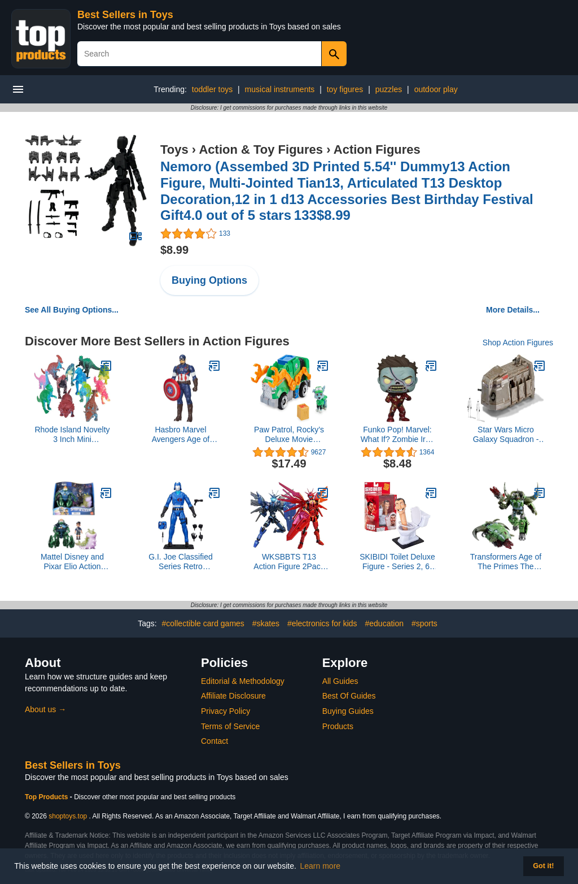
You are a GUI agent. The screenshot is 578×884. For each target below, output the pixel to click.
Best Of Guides (349, 695)
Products (337, 726)
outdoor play (436, 89)
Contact (214, 741)
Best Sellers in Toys (125, 14)
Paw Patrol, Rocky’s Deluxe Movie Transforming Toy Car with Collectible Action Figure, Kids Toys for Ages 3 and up (289, 434)
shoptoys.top (68, 816)
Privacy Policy (225, 711)
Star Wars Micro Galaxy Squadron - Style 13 (506, 434)
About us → (45, 709)
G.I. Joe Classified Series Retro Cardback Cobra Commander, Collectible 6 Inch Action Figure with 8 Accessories (181, 561)
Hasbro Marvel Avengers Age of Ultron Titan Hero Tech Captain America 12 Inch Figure (181, 434)
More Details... (513, 309)
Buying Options (209, 280)
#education (384, 623)
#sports (424, 623)
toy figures (345, 89)
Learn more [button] (320, 865)
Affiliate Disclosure (233, 695)
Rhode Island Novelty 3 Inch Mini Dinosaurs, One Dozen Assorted (72, 434)
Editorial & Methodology (242, 681)
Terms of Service (230, 726)
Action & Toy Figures (261, 149)
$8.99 (174, 250)
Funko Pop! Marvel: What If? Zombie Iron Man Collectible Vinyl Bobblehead (398, 434)
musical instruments (280, 89)
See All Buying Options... (72, 309)
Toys (174, 149)
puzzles (388, 89)
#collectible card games (203, 623)
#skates (265, 623)
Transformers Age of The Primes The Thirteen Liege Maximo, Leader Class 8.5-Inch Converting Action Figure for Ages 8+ (505, 561)
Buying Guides (348, 711)
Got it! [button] (543, 866)
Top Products (47, 797)
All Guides (340, 681)
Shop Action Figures (518, 342)
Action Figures (377, 149)
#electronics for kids (322, 623)
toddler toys (212, 89)
